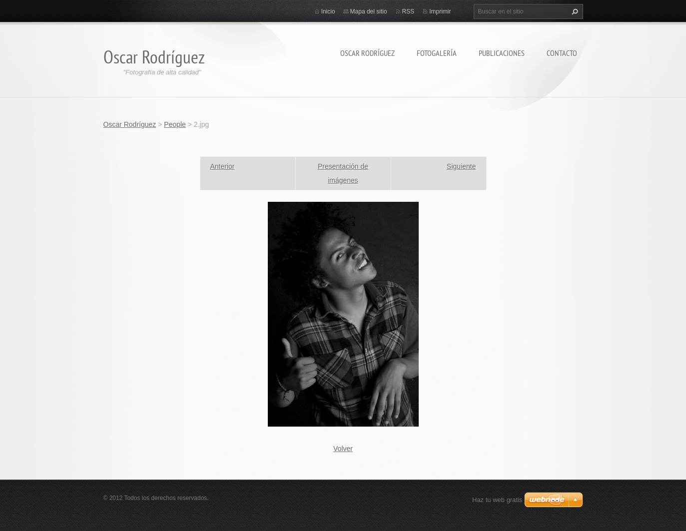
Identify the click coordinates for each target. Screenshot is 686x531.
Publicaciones (502, 53)
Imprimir (440, 11)
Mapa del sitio (368, 11)
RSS (408, 11)
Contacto (562, 53)
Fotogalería (437, 53)
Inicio (328, 11)
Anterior (222, 166)
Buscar (573, 11)
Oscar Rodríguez (367, 53)
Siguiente (461, 166)
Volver (343, 449)
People (175, 124)
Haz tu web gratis (497, 500)
